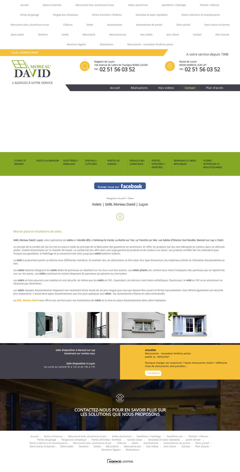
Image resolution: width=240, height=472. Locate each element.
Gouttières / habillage (174, 5)
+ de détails (153, 373)
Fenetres (43, 34)
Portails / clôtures (209, 5)
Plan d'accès (222, 34)
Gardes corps (134, 439)
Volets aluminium (138, 5)
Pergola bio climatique (65, 14)
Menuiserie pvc (117, 34)
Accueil (25, 5)
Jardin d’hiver (193, 439)
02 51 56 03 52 (117, 69)
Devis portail (183, 24)
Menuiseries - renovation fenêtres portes (150, 44)
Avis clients (172, 34)
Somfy (65, 34)
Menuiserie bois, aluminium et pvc (95, 5)
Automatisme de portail (149, 24)
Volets (89, 24)
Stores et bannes (52, 5)
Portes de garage (29, 14)
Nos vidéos (146, 34)
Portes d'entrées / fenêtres (107, 14)
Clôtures (67, 24)
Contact (197, 34)
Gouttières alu (175, 436)
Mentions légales (76, 44)
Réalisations (106, 44)
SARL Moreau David (27, 300)
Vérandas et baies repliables (152, 14)
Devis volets (17, 34)
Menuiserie (88, 34)
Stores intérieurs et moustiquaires (201, 14)
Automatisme (114, 24)
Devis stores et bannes (217, 24)
